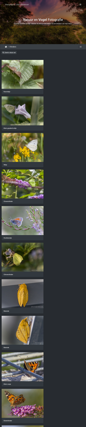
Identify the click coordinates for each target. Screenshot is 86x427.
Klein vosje (7, 230)
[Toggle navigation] (80, 4)
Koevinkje (7, 90)
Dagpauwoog (8, 301)
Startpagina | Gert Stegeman (17, 5)
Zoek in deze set (9, 53)
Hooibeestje (8, 160)
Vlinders (12, 47)
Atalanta (6, 371)
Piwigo (51, 423)
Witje (5, 125)
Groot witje (50, 406)
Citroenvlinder (51, 160)
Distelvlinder (51, 230)
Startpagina (6, 46)
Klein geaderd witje (53, 90)
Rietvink (6, 195)
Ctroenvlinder (51, 125)
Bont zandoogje (52, 301)
